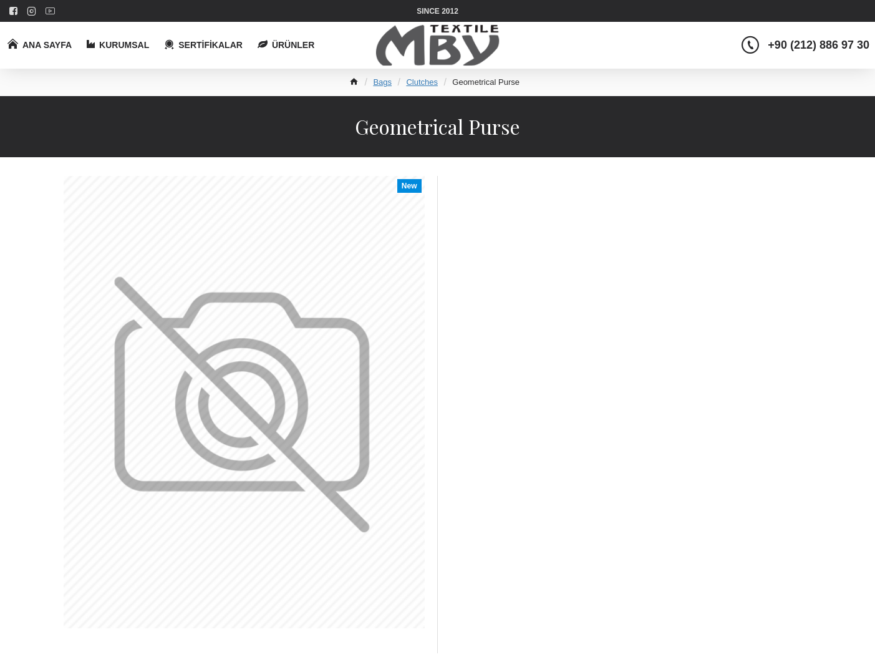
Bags (382, 82)
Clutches (422, 82)
